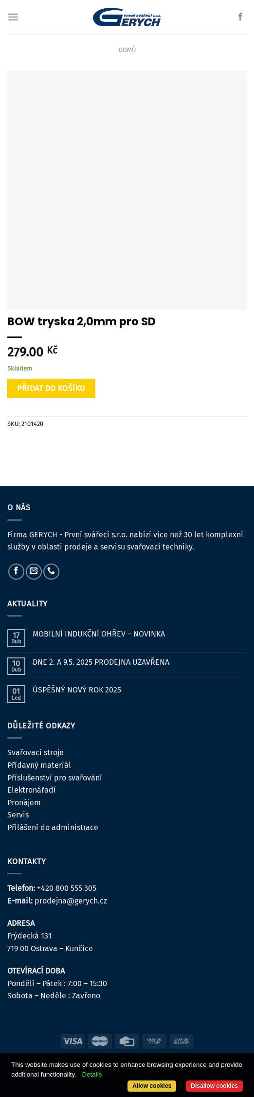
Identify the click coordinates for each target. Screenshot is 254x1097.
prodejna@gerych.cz (71, 900)
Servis (18, 814)
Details (92, 1074)
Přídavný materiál (39, 765)
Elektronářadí (31, 790)
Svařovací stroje (35, 752)
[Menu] (13, 17)
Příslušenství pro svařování (54, 777)
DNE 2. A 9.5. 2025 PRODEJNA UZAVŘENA (101, 662)
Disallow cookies (214, 1085)
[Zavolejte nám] (51, 572)
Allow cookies (151, 1085)
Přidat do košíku (51, 388)
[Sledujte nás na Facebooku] (240, 17)
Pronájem (24, 802)
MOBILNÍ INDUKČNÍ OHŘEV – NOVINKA (99, 633)
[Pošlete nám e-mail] (34, 572)
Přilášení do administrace (52, 827)
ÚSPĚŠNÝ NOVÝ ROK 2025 (77, 689)
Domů (127, 49)
